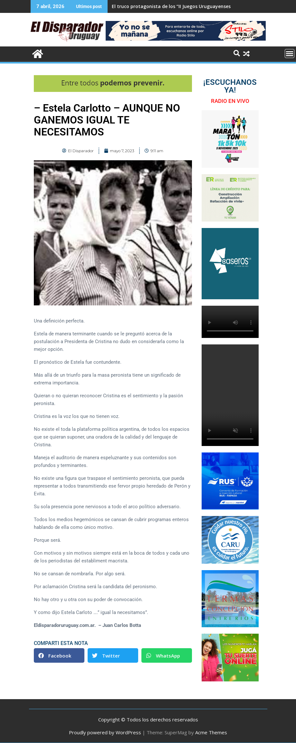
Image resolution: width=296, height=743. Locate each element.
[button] (59, 655)
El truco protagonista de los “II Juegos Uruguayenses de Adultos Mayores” (195, 6)
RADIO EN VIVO (230, 101)
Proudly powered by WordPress (105, 732)
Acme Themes (211, 732)
